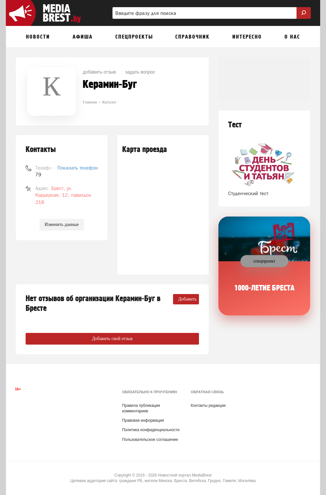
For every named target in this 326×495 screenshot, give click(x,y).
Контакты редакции (208, 405)
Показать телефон (77, 168)
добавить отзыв (99, 72)
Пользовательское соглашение (150, 439)
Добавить (187, 299)
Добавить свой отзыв (112, 338)
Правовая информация (143, 420)
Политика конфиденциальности (151, 430)
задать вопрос (140, 72)
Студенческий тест (248, 193)
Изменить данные (62, 224)
